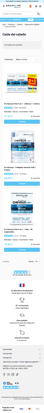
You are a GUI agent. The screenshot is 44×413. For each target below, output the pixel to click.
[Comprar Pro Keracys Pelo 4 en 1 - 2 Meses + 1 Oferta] (22, 122)
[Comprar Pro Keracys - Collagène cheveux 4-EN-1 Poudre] (22, 184)
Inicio (4, 24)
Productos (11, 24)
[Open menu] (3, 6)
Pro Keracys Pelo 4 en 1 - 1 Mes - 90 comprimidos (18, 230)
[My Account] (36, 6)
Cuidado (19, 24)
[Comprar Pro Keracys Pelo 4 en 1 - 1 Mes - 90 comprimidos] (22, 250)
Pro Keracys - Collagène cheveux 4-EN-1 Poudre (20, 168)
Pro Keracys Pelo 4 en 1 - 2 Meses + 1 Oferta (21, 104)
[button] (22, 45)
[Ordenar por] (26, 59)
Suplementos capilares (32, 24)
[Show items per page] (38, 261)
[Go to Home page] (17, 6)
